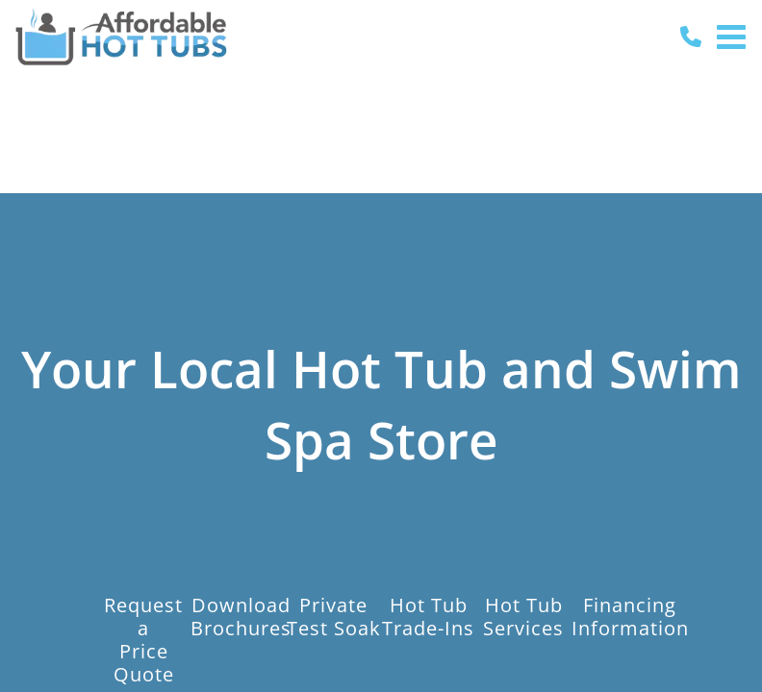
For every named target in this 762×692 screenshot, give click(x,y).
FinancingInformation (630, 616)
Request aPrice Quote (143, 639)
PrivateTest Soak (334, 616)
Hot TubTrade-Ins (428, 616)
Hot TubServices (523, 616)
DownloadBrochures (241, 616)
